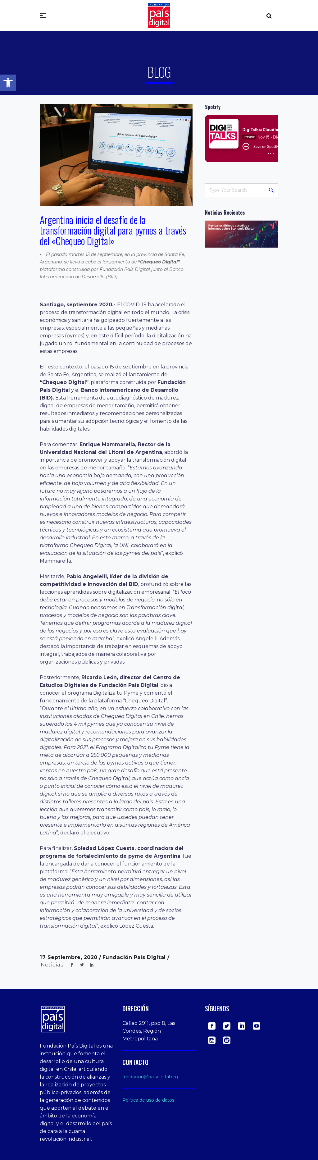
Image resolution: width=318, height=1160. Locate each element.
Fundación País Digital (135, 957)
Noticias (52, 965)
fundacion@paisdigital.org (150, 1077)
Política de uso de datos (148, 1100)
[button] (8, 83)
